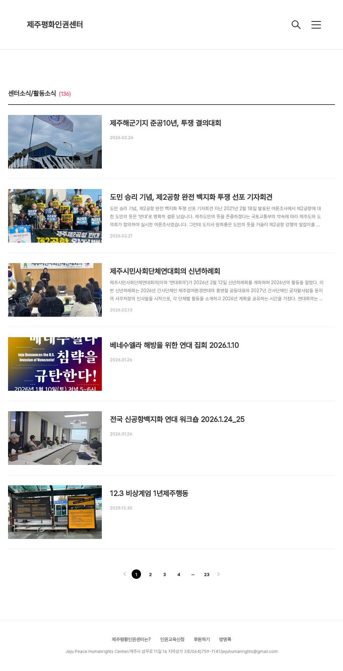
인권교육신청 (172, 639)
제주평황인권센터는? (131, 639)
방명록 (225, 639)
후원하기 (202, 639)
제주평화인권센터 (55, 24)
